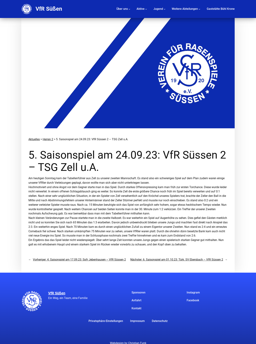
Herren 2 (48, 139)
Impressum (137, 321)
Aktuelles (34, 139)
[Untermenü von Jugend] (165, 9)
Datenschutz (160, 321)
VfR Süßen (49, 9)
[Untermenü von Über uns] (129, 9)
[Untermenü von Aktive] (146, 9)
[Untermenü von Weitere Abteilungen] (199, 9)
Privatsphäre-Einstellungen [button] (106, 321)
